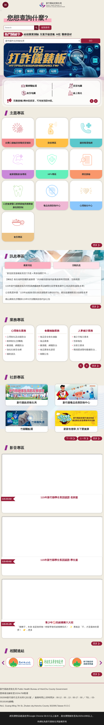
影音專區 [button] (17, 447)
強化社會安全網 (14, 348)
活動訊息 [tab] (76, 264)
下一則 (96, 100)
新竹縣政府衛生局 (52, 5)
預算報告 (78, 340)
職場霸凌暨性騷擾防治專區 (86, 348)
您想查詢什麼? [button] (27, 17)
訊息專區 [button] (17, 255)
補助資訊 (11, 353)
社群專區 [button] (17, 376)
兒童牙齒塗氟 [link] (47, 33)
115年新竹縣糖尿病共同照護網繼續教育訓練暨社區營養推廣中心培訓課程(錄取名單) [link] (44, 285)
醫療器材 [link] (67, 33)
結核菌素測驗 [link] (31, 33)
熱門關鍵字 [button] (12, 33)
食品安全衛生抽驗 (48, 336)
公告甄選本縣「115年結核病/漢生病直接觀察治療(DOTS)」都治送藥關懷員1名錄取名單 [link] (46, 291)
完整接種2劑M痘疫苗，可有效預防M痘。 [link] (33, 99)
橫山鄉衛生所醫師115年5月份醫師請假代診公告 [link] (27, 298)
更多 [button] (95, 244)
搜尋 (36, 27)
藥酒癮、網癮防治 (15, 344)
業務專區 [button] (17, 319)
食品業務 (44, 340)
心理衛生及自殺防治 (16, 336)
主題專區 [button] (17, 112)
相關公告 (44, 353)
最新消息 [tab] (27, 264)
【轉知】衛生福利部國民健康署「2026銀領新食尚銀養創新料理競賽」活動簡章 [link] (42, 278)
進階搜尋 (45, 27)
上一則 (92, 100)
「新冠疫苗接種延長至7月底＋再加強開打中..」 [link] (27, 272)
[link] (52, 59)
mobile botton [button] (5, 5)
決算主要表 (79, 344)
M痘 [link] (58, 33)
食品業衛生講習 (47, 348)
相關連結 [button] (17, 650)
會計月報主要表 (81, 336)
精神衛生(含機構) (15, 340)
